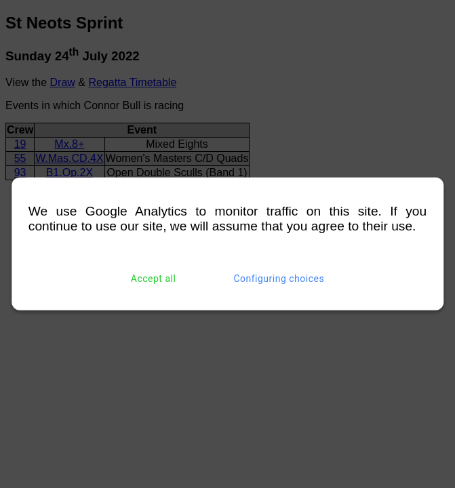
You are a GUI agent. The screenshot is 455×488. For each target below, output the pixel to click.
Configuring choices (279, 278)
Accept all (153, 278)
